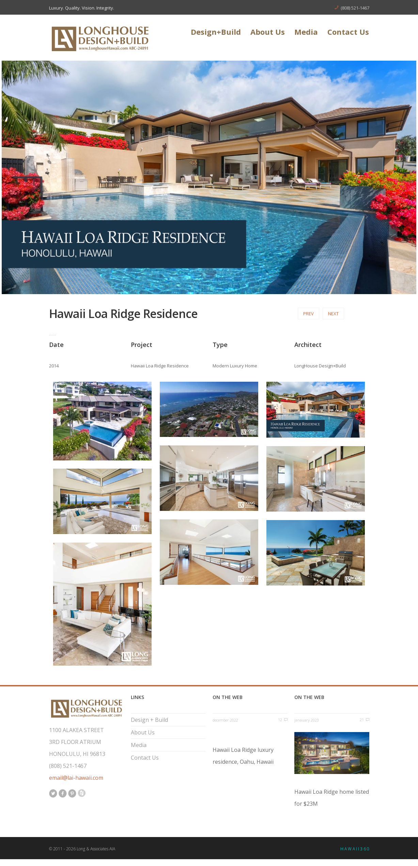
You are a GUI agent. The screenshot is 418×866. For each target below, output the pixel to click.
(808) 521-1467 (355, 8)
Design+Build (216, 32)
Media (306, 32)
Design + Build (149, 720)
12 (280, 719)
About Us (267, 32)
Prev (308, 313)
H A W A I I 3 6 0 (354, 849)
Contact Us (348, 32)
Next (333, 313)
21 (362, 719)
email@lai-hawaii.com (76, 777)
